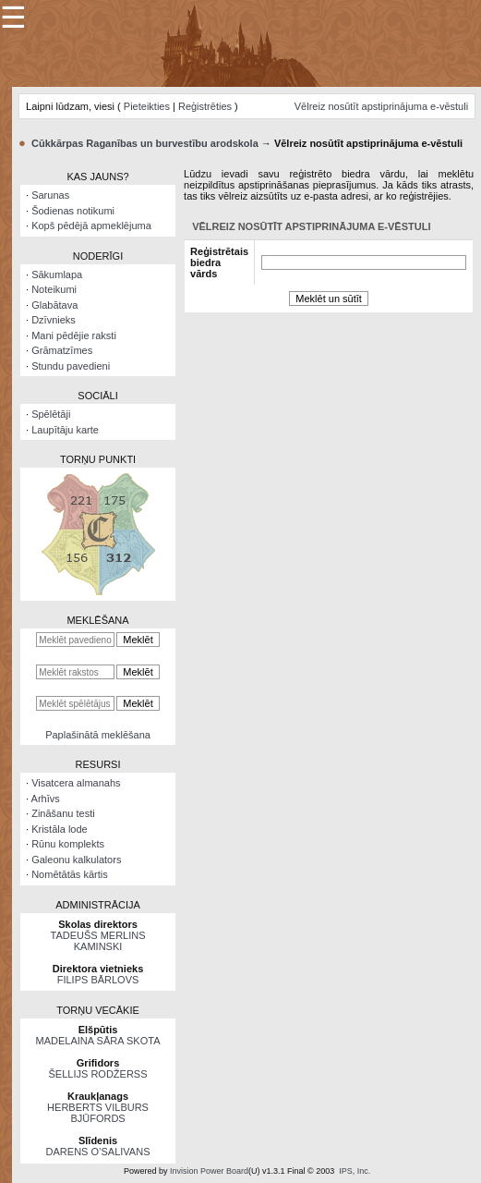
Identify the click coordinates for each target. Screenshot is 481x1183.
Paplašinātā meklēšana (97, 734)
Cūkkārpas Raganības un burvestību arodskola (145, 143)
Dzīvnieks (53, 319)
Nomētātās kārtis (69, 874)
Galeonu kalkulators (76, 859)
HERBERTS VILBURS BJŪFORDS (98, 1113)
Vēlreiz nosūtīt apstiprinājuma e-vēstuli (381, 106)
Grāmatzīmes (61, 350)
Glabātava (54, 305)
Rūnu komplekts (67, 843)
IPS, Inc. (354, 1171)
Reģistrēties (205, 106)
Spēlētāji (50, 414)
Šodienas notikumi (72, 210)
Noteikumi (54, 289)
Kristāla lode (59, 829)
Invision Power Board (209, 1171)
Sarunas (50, 195)
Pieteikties (147, 106)
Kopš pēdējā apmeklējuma (91, 225)
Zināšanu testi (62, 813)
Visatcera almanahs (75, 782)
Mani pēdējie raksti (73, 335)
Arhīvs (45, 798)
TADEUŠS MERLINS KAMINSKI (97, 941)
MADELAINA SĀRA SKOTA (98, 1040)
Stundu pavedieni (70, 366)
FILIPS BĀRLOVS (98, 979)
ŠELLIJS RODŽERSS (98, 1073)
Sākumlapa (56, 274)
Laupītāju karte (65, 429)
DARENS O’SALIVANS (98, 1151)
